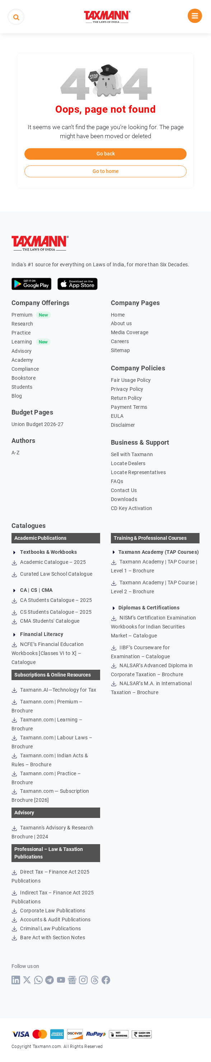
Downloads (124, 499)
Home (118, 315)
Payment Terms (129, 407)
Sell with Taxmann (132, 454)
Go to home (106, 171)
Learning (21, 342)
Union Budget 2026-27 (37, 424)
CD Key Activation (131, 508)
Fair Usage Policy (131, 380)
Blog (16, 396)
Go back (106, 153)
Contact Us (124, 490)
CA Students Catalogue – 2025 (51, 600)
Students (22, 387)
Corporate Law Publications (48, 910)
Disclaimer (123, 425)
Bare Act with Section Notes (48, 937)
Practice (21, 333)
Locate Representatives (138, 472)
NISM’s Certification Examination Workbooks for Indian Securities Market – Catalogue (153, 626)
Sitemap (120, 350)
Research (22, 324)
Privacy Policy (127, 389)
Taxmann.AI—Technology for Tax (54, 690)
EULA (117, 416)
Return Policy (126, 398)
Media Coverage (129, 332)
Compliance (25, 369)
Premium (21, 315)
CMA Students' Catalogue (45, 621)
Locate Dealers (128, 463)
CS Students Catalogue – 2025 (51, 612)
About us (121, 323)
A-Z (15, 452)
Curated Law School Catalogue (51, 574)
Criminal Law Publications (46, 928)
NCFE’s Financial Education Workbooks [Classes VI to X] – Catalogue (47, 653)
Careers (120, 341)
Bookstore (23, 378)
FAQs (117, 481)
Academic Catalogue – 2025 (48, 562)
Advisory (21, 351)
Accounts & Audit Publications (51, 919)
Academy (22, 360)
